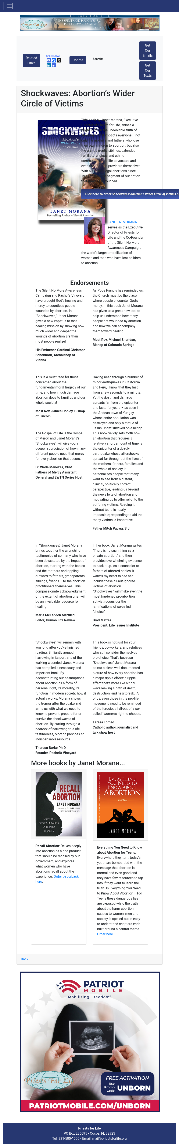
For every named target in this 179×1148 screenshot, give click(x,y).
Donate (77, 60)
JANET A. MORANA (122, 222)
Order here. (105, 934)
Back (24, 959)
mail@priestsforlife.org (109, 1139)
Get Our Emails (148, 50)
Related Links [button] (31, 60)
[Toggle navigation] (9, 6)
